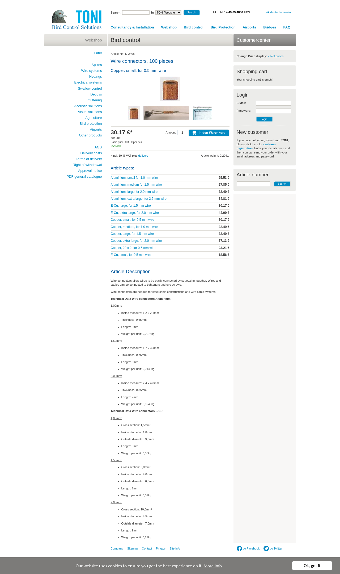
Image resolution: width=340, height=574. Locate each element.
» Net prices (276, 56)
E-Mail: (241, 103)
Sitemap (132, 548)
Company (117, 548)
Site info (174, 548)
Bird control (193, 27)
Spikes (96, 65)
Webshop (169, 27)
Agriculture (93, 118)
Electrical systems (88, 82)
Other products (90, 135)
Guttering (95, 100)
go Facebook (248, 548)
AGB (98, 147)
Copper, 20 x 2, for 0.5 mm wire (133, 248)
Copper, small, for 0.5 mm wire (132, 220)
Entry (98, 53)
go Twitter (273, 548)
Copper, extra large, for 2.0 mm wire (136, 241)
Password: (244, 110)
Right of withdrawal (87, 165)
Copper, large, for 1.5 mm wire (132, 234)
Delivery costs (91, 153)
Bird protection (91, 124)
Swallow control (90, 88)
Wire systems (91, 71)
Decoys (96, 94)
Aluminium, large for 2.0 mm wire (134, 192)
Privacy (160, 548)
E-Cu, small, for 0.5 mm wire (131, 255)
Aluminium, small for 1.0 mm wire (134, 178)
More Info (213, 566)
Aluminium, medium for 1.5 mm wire (136, 184)
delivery (143, 155)
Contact (147, 548)
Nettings (95, 76)
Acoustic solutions (88, 106)
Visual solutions (90, 112)
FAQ (287, 27)
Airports (249, 27)
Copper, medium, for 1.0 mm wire (134, 227)
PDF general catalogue (84, 176)
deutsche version (281, 12)
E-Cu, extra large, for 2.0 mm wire (135, 213)
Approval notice (90, 171)
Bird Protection (223, 27)
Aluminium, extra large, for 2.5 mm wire (139, 199)
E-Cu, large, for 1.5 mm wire (131, 205)
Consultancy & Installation (132, 27)
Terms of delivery (89, 159)
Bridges (269, 27)
